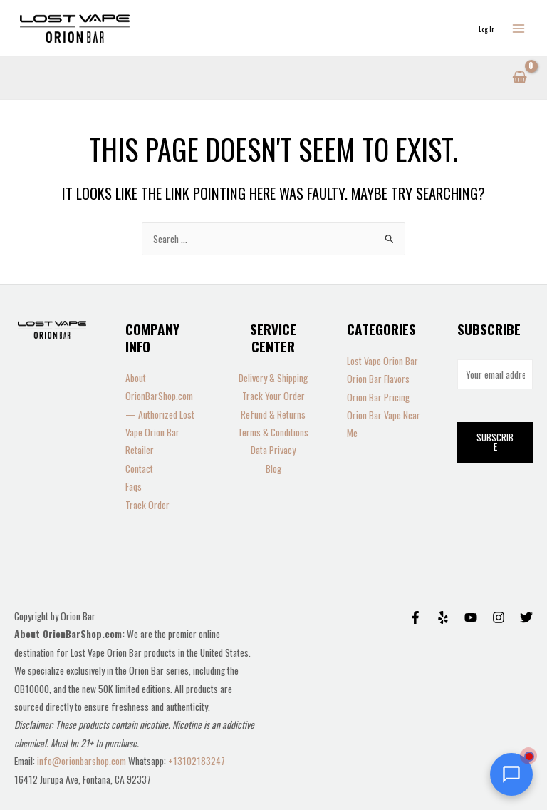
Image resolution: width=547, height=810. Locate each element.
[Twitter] (526, 617)
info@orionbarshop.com (82, 761)
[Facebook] (415, 617)
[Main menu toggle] (519, 28)
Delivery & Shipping (273, 378)
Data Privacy (273, 450)
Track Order (147, 505)
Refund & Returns (273, 414)
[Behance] (470, 617)
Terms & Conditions (273, 432)
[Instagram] (498, 617)
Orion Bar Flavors (378, 378)
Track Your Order (273, 396)
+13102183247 (196, 761)
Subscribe (495, 442)
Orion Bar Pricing (378, 397)
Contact (139, 468)
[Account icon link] (486, 28)
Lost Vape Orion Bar (382, 361)
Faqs (133, 486)
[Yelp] (443, 617)
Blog (273, 468)
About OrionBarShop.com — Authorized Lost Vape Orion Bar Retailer (159, 414)
